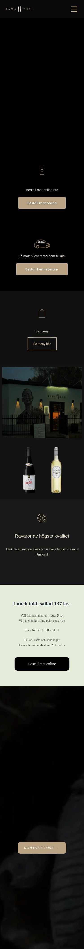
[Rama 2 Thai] (19, 9)
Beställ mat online (42, 664)
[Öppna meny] (74, 9)
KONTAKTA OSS (42, 848)
